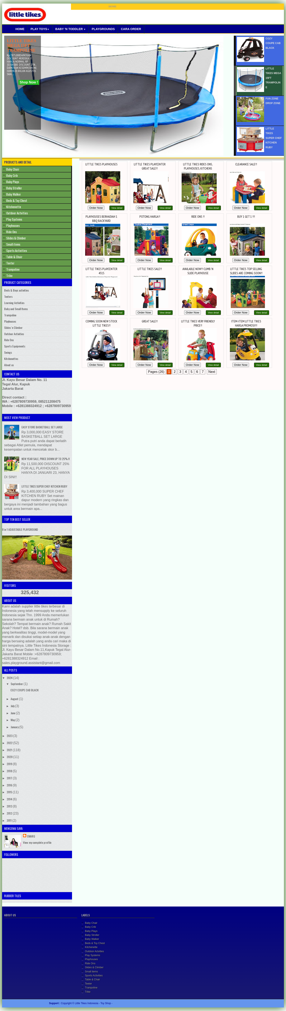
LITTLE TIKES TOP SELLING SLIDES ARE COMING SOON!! (246, 271)
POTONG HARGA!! (149, 216)
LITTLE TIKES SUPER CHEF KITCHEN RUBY (44, 486)
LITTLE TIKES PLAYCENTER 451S (101, 271)
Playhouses (13, 225)
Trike (9, 275)
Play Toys (39, 29)
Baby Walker (13, 194)
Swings (8, 352)
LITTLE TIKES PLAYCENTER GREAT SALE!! (150, 166)
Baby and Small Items (16, 309)
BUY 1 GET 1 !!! (246, 216)
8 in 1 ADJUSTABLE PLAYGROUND (20, 529)
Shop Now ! (29, 82)
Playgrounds (103, 29)
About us (9, 365)
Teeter (10, 263)
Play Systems (14, 219)
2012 (10, 813)
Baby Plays (12, 181)
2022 (10, 743)
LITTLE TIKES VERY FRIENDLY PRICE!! (198, 323)
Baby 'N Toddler (70, 29)
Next (211, 371)
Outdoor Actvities (17, 213)
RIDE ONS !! (198, 216)
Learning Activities (14, 303)
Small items (13, 244)
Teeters (8, 296)
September (17, 684)
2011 (9, 820)
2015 (10, 792)
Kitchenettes (11, 358)
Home (19, 29)
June (13, 713)
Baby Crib (12, 175)
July (13, 706)
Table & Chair (14, 256)
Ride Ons (11, 231)
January (15, 727)
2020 (10, 756)
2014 (10, 799)
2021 (10, 750)
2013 (10, 806)
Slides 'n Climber (13, 327)
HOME (112, 6)
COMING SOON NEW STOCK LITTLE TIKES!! (101, 323)
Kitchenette (13, 206)
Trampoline (13, 269)
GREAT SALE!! (150, 321)
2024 (10, 677)
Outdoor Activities (14, 334)
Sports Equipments (14, 346)
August (15, 699)
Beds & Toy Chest (16, 200)
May (13, 720)
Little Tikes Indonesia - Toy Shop (93, 1003)
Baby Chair (12, 169)
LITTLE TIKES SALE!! (150, 269)
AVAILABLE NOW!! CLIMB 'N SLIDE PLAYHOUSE (197, 271)
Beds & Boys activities (16, 290)
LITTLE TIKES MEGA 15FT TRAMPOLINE (21, 45)
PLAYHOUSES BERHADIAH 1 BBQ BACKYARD (101, 218)
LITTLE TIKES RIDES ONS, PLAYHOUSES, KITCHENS (198, 166)
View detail (117, 208)
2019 (10, 764)
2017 (10, 778)
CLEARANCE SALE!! (246, 164)
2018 (10, 771)
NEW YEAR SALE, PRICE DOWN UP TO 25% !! (46, 458)
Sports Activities (16, 250)
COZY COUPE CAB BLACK (24, 690)
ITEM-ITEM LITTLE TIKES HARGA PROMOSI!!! (246, 323)
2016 (10, 785)
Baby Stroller (14, 188)
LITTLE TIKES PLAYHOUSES (101, 164)
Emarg (31, 836)
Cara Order (131, 29)
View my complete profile (37, 842)
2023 (10, 735)
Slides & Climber (16, 238)
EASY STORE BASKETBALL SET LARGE (42, 427)
